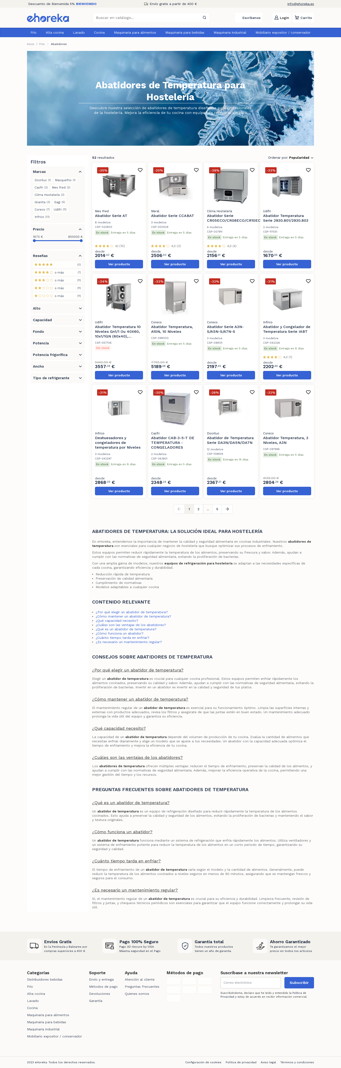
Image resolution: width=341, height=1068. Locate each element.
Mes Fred (102, 211)
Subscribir (299, 982)
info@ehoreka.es (300, 4)
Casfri (155, 433)
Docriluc (213, 433)
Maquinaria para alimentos (135, 32)
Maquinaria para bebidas (184, 32)
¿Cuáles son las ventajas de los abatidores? (131, 625)
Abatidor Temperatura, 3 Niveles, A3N (285, 440)
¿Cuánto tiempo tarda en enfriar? (122, 638)
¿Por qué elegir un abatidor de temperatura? (132, 612)
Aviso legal (268, 1062)
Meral (155, 211)
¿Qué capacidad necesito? (117, 620)
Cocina (99, 32)
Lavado (79, 32)
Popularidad (299, 157)
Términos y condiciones (297, 1062)
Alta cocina (55, 32)
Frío (33, 32)
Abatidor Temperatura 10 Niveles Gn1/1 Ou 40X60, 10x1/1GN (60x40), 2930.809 (118, 333)
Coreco (156, 322)
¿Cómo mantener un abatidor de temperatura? (133, 616)
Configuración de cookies (203, 1062)
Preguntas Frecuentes (142, 986)
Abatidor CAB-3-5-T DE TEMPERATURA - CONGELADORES (172, 443)
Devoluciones (99, 994)
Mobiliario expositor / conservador (283, 32)
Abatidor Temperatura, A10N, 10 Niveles (172, 329)
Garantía (95, 1001)
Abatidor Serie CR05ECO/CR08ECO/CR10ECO (235, 218)
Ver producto (119, 264)
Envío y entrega (101, 979)
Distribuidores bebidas (45, 979)
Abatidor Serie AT (111, 215)
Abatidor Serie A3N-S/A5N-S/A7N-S (225, 329)
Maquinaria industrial (230, 32)
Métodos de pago (103, 986)
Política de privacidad (241, 1062)
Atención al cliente (140, 979)
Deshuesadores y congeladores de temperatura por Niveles (117, 443)
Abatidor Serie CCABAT (172, 215)
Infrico (268, 322)
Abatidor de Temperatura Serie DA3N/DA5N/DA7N (230, 440)
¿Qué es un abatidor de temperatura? (126, 629)
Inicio (30, 44)
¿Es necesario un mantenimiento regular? (129, 642)
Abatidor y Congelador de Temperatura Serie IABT (286, 329)
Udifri (267, 211)
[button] (303, 18)
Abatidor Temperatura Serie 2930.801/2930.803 (285, 218)
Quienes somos (137, 994)
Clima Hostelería (219, 211)
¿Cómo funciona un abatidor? (120, 633)
